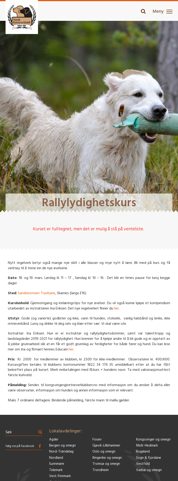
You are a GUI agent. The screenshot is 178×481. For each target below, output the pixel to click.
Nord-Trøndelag (61, 451)
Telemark (56, 470)
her (116, 309)
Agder (53, 439)
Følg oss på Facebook (20, 446)
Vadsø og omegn (149, 470)
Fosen (97, 439)
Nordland (56, 458)
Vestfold (143, 464)
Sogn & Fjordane (148, 458)
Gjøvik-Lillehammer (106, 445)
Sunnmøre (56, 464)
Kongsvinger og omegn (153, 439)
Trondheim (100, 470)
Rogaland (143, 451)
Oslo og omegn (103, 451)
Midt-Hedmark (147, 445)
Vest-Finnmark (60, 476)
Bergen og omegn (62, 445)
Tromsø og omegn (106, 464)
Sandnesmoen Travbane (36, 293)
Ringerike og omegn (107, 458)
